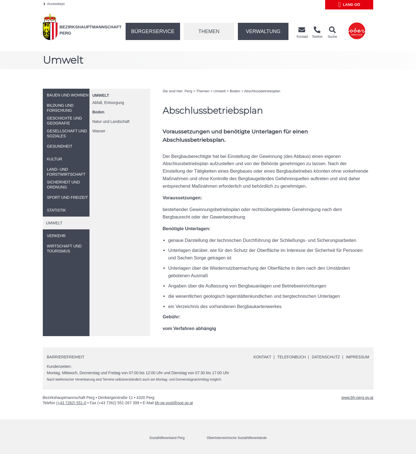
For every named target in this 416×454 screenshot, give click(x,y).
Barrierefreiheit (65, 356)
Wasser (98, 131)
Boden (98, 112)
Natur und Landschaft (110, 121)
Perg (188, 91)
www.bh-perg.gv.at (357, 397)
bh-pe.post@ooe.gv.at (174, 403)
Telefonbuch (290, 357)
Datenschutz (325, 357)
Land (349, 4)
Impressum (357, 357)
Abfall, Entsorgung (108, 102)
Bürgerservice (153, 31)
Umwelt (100, 95)
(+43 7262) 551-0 (71, 403)
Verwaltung (263, 31)
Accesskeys (54, 4)
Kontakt (261, 357)
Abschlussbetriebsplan (262, 91)
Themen (209, 31)
